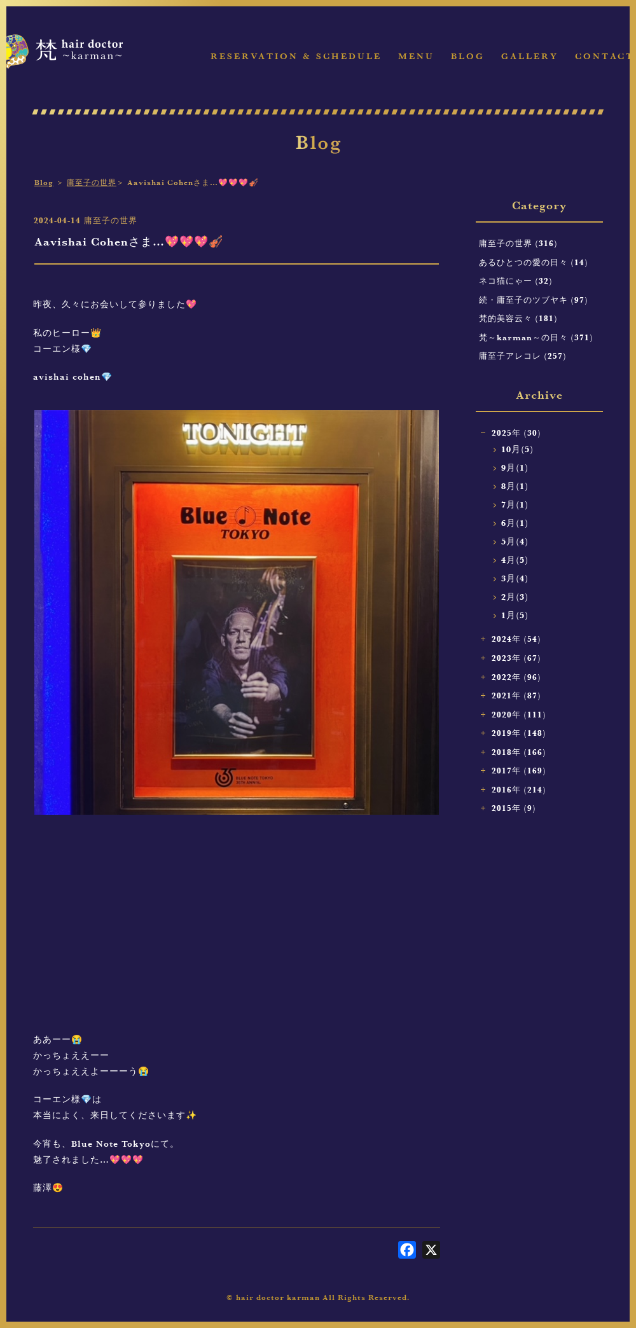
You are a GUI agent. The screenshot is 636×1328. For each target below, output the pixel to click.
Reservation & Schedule (296, 56)
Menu (416, 56)
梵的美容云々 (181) (518, 318)
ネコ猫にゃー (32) (516, 280)
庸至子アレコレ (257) (523, 355)
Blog (468, 56)
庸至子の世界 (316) (518, 243)
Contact (604, 56)
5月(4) (515, 541)
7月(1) (515, 504)
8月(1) (515, 486)
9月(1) (515, 467)
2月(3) (515, 596)
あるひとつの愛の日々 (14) (533, 262)
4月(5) (515, 560)
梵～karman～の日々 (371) (536, 337)
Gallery (529, 56)
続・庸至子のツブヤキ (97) (533, 299)
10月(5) (517, 449)
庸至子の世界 (91, 182)
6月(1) (515, 523)
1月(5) (515, 615)
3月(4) (515, 578)
